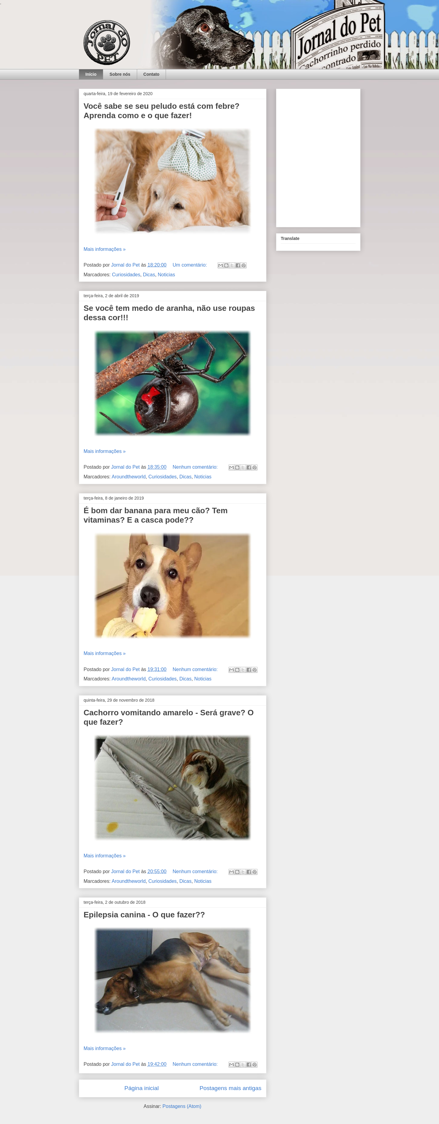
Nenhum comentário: (196, 467)
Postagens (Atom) (182, 1106)
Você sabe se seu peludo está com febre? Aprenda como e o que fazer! (162, 110)
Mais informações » (105, 249)
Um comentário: (190, 265)
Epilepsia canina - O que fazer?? (144, 914)
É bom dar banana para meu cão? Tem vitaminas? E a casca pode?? (156, 515)
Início (91, 74)
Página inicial (141, 1088)
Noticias (166, 274)
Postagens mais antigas (231, 1088)
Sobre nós (120, 74)
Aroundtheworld (129, 476)
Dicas (149, 274)
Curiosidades (126, 274)
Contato (152, 74)
